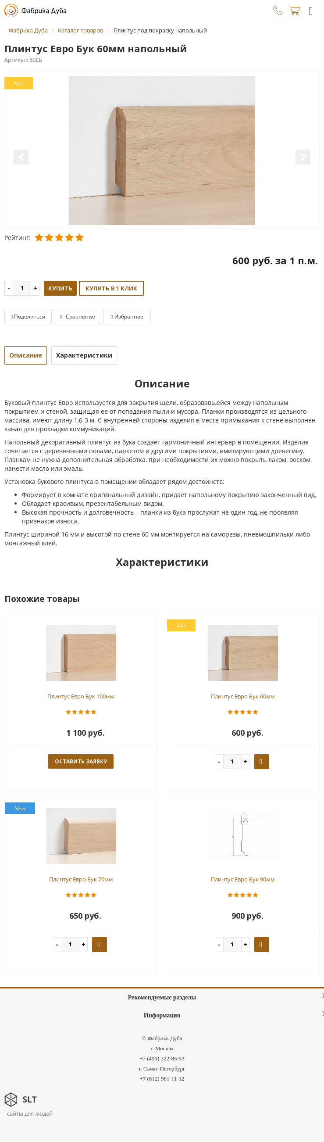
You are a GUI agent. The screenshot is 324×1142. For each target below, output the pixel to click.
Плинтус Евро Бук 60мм (243, 696)
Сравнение (77, 316)
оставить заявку (81, 761)
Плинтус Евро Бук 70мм (81, 879)
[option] (162, 150)
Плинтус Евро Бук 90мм (243, 879)
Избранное (127, 316)
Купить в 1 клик (111, 288)
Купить (60, 288)
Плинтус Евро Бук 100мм (80, 696)
